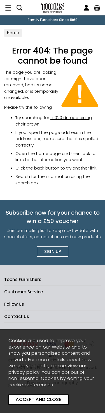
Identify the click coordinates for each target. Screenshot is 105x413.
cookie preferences (30, 385)
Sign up (52, 251)
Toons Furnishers (52, 8)
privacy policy (23, 372)
